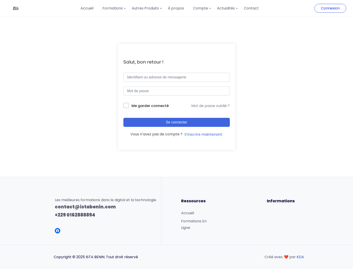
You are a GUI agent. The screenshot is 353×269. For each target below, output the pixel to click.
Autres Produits (145, 8)
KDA (300, 257)
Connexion (330, 8)
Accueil (87, 8)
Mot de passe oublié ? (210, 105)
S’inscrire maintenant (203, 134)
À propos (176, 8)
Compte (200, 8)
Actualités (226, 8)
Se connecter (176, 122)
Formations (112, 8)
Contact (251, 8)
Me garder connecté (150, 105)
